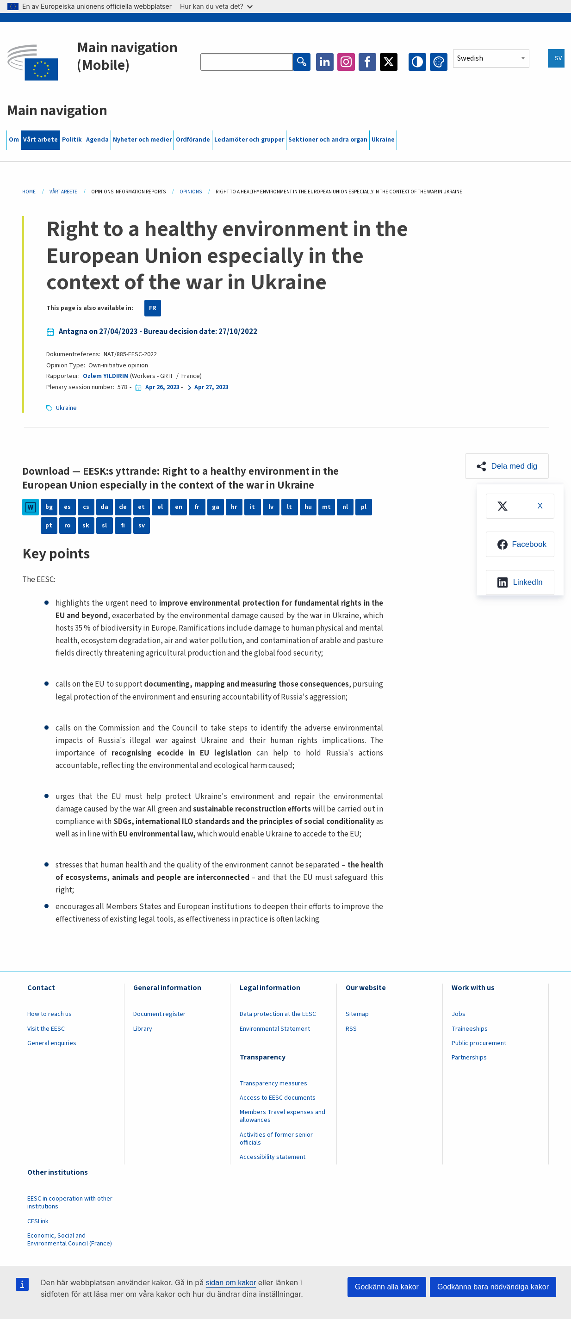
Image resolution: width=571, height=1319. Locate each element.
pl (363, 507)
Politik (72, 139)
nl (345, 507)
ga (215, 507)
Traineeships (470, 1029)
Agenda (97, 139)
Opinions (191, 191)
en (178, 507)
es (67, 507)
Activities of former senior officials (276, 1138)
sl (104, 525)
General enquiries (51, 1043)
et (141, 507)
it (252, 507)
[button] (507, 466)
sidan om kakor (231, 1283)
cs (86, 507)
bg (49, 507)
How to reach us (49, 1014)
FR (152, 308)
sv (141, 525)
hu (308, 507)
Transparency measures (273, 1083)
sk (85, 525)
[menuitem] (520, 506)
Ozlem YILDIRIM (106, 376)
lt (289, 507)
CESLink (38, 1221)
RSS (351, 1029)
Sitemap (357, 1014)
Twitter (388, 62)
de (123, 507)
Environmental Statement (275, 1029)
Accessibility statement (272, 1157)
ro (67, 525)
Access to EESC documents (278, 1097)
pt (48, 525)
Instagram (346, 62)
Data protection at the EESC (278, 1014)
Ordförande (193, 139)
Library (142, 1029)
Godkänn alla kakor (387, 1287)
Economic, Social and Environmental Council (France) (70, 1239)
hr (234, 507)
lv (270, 507)
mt (326, 507)
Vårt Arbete (63, 191)
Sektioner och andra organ (327, 139)
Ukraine (383, 139)
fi (123, 525)
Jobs (458, 1014)
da (104, 507)
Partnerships (469, 1057)
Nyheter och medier (142, 139)
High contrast (417, 62)
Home (29, 191)
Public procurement (479, 1043)
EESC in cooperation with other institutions (69, 1202)
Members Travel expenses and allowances (282, 1116)
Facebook (367, 62)
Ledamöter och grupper (249, 139)
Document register (159, 1014)
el (160, 507)
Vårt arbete (40, 139)
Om (14, 139)
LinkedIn (325, 62)
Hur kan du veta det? (216, 6)
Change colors (438, 62)
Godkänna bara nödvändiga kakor (493, 1287)
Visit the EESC (46, 1029)
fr (197, 507)
